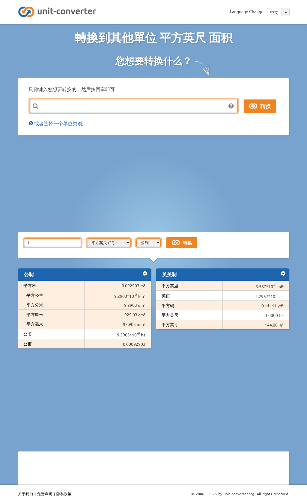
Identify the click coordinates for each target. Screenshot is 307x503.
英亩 (166, 295)
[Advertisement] (162, 183)
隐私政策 (63, 493)
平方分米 (34, 304)
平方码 (168, 305)
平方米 (29, 285)
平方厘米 (34, 314)
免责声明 (44, 493)
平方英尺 (170, 315)
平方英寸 (170, 324)
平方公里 (34, 295)
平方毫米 (34, 324)
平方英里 (170, 285)
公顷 (27, 333)
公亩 (27, 343)
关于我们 (25, 493)
